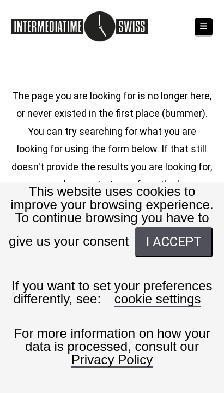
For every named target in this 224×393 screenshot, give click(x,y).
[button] (204, 26)
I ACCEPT (174, 241)
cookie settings (157, 299)
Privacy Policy (112, 360)
